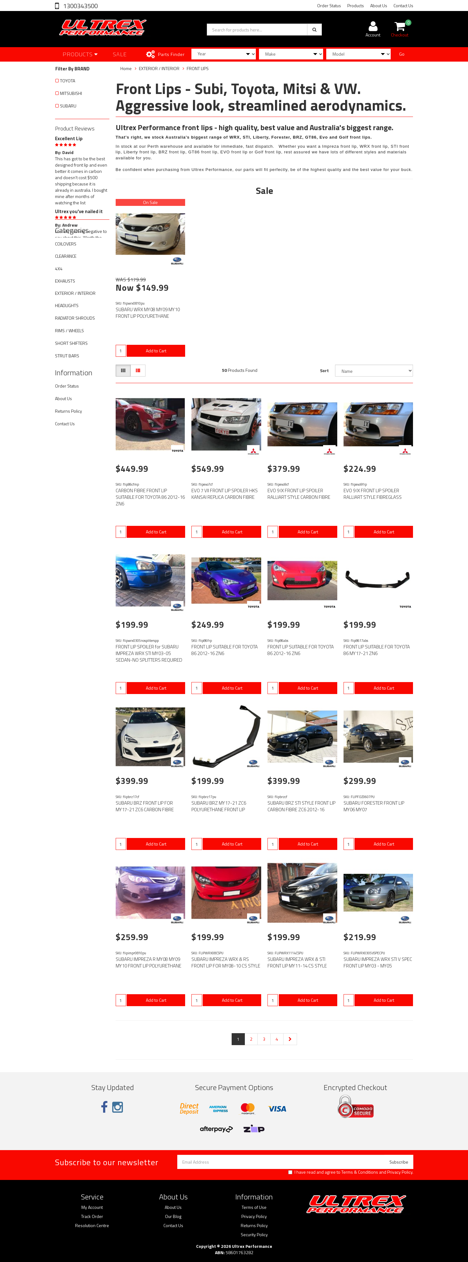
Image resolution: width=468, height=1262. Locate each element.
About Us (378, 5)
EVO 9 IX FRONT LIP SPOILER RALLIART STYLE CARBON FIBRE (298, 494)
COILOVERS (65, 243)
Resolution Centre (92, 1225)
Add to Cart (156, 350)
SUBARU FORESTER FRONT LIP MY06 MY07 (374, 806)
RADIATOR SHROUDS (75, 318)
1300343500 (80, 6)
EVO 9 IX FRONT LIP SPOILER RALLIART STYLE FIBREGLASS (373, 494)
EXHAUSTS (65, 281)
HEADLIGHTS (67, 305)
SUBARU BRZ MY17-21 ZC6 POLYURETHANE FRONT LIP (218, 806)
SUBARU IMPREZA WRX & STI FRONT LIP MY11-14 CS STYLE (297, 962)
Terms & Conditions (359, 1172)
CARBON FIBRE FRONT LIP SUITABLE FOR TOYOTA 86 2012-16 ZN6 (150, 497)
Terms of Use (254, 1207)
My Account (92, 1207)
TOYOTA (67, 80)
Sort (324, 370)
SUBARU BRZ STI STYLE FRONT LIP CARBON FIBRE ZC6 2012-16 (301, 806)
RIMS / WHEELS (69, 330)
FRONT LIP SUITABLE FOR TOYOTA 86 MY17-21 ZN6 (377, 650)
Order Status (329, 5)
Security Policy (254, 1235)
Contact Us (403, 5)
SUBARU (68, 105)
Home (126, 68)
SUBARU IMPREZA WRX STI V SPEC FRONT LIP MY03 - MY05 (378, 962)
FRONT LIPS (198, 68)
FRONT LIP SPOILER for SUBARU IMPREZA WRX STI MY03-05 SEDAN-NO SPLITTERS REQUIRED (149, 653)
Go (402, 54)
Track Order (92, 1216)
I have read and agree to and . (350, 1172)
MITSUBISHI (71, 93)
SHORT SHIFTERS (71, 343)
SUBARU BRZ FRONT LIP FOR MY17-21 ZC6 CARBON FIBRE (145, 806)
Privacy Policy (399, 1172)
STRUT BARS (67, 355)
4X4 (59, 268)
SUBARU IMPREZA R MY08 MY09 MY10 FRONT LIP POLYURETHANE (148, 962)
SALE (120, 54)
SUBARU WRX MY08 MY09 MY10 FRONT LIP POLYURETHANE (148, 313)
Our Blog (173, 1216)
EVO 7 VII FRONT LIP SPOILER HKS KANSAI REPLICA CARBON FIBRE (224, 494)
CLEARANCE (65, 256)
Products (355, 5)
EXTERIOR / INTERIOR (75, 293)
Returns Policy (68, 411)
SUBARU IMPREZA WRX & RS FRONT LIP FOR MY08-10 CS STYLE (225, 962)
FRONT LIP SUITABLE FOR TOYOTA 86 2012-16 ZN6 (224, 650)
